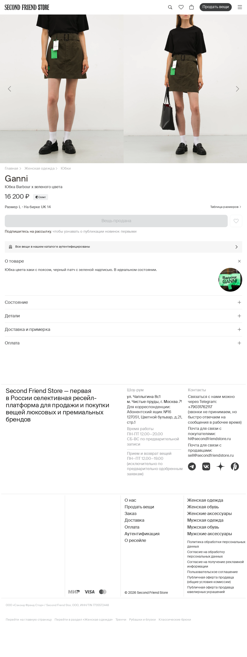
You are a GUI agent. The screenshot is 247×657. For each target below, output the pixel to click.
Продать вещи (215, 7)
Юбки (66, 168)
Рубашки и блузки (142, 619)
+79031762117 (200, 407)
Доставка (134, 520)
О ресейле (135, 541)
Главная (11, 168)
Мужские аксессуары (209, 534)
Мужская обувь (203, 527)
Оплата (132, 527)
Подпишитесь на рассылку (28, 231)
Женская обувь (203, 507)
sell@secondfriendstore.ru (211, 456)
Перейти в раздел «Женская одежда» (84, 619)
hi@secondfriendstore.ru (209, 439)
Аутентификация (142, 534)
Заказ (130, 514)
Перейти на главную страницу (29, 619)
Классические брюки (175, 619)
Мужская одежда (205, 520)
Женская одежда (40, 168)
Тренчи (121, 619)
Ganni (16, 179)
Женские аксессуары (209, 514)
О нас (130, 500)
